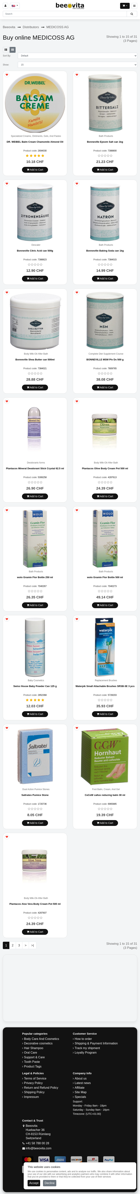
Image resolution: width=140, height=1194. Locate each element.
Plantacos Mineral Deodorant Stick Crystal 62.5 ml (35, 468)
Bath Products (106, 136)
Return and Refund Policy (41, 1087)
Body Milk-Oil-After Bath (36, 354)
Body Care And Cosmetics (41, 1038)
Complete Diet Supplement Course (106, 354)
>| (32, 945)
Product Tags (32, 1066)
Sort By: (7, 55)
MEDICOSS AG (57, 27)
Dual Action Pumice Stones (36, 789)
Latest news (83, 1083)
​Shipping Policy (34, 1092)
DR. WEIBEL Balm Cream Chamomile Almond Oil (35, 141)
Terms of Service (35, 1078)
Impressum (31, 1096)
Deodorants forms (36, 463)
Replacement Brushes (106, 680)
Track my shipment (87, 1048)
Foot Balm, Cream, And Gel (106, 789)
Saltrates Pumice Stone (35, 795)
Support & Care (34, 1057)
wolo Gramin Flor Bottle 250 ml (35, 577)
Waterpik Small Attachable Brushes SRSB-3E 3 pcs (105, 686)
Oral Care (30, 1052)
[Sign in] (5, 6)
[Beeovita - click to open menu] (134, 6)
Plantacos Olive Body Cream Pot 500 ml (105, 468)
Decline (50, 1183)
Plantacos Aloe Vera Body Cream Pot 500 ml (35, 903)
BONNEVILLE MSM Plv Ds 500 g (105, 359)
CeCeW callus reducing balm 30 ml (105, 795)
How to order (83, 1038)
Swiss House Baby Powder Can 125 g (35, 686)
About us (81, 1078)
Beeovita (9, 27)
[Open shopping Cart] (125, 6)
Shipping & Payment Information (96, 1043)
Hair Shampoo (33, 1048)
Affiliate (79, 1087)
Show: (6, 64)
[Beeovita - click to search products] (132, 13)
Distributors (31, 27)
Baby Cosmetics (36, 680)
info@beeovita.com (38, 1148)
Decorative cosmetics (38, 1043)
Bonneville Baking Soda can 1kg (105, 250)
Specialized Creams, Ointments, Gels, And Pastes (36, 136)
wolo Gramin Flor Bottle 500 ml (105, 577)
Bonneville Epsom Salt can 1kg (105, 141)
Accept (33, 1183)
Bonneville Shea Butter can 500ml (35, 359)
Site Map (81, 1092)
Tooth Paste (32, 1061)
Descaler (36, 245)
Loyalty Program (86, 1052)
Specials (80, 1096)
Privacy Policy (33, 1083)
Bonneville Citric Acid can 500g (35, 250)
